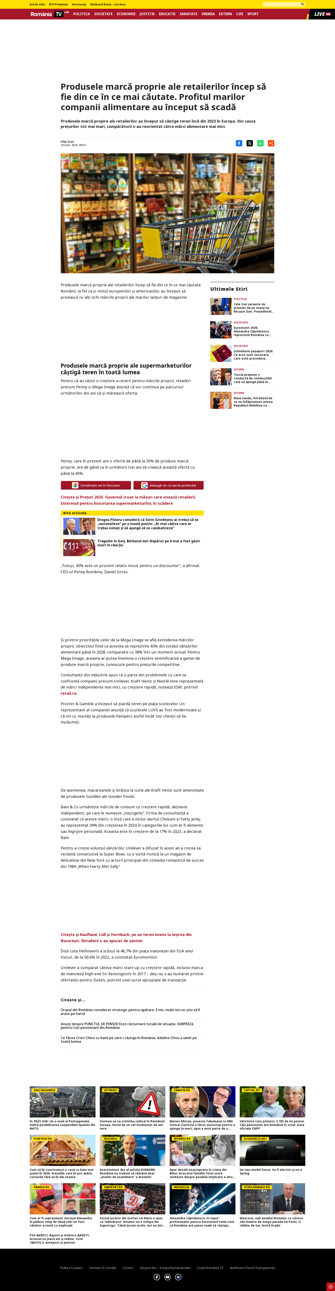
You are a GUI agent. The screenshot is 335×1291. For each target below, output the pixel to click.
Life (239, 14)
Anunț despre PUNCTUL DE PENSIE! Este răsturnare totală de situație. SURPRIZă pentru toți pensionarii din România (127, 1026)
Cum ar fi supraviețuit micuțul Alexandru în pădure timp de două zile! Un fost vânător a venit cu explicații (61, 1221)
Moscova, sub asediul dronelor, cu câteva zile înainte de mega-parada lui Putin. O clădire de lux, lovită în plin (271, 1221)
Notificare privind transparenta (252, 1268)
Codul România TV (210, 1268)
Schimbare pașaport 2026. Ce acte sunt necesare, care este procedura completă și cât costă (253, 354)
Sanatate (188, 14)
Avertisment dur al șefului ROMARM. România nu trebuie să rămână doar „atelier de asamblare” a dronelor (128, 1173)
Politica (81, 14)
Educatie (167, 14)
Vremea (208, 14)
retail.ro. (69, 693)
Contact (128, 1268)
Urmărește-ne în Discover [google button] (96, 485)
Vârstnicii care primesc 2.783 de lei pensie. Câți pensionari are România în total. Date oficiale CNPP (272, 1125)
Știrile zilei (37, 4)
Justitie (147, 14)
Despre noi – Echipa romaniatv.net (165, 1268)
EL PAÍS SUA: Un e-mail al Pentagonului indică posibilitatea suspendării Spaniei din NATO (62, 1125)
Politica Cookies (71, 1268)
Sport (253, 14)
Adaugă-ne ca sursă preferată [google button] (168, 485)
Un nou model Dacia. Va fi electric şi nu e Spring (271, 1171)
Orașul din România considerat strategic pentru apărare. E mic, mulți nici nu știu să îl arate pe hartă (130, 1012)
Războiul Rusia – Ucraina (107, 4)
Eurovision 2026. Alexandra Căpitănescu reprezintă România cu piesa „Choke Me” (251, 331)
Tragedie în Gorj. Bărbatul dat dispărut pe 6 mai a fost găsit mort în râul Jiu (148, 543)
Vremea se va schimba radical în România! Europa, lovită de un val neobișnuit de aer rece (132, 1125)
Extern (225, 14)
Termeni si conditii (102, 1268)
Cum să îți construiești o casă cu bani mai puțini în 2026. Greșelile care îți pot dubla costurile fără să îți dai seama (61, 1173)
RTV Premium (58, 4)
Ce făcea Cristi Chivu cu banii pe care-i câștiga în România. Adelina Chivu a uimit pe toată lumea (129, 1040)
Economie (126, 14)
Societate (103, 14)
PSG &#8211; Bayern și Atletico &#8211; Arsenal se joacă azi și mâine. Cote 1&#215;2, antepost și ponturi (60, 1239)
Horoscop (79, 4)
